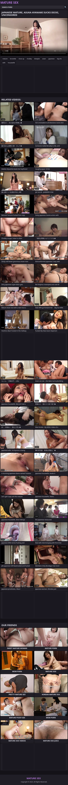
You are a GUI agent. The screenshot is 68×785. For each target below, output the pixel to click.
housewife (11, 63)
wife (4, 63)
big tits (59, 59)
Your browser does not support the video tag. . (34, 37)
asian (44, 59)
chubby (29, 59)
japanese (51, 59)
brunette (13, 59)
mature (5, 59)
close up (21, 59)
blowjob (37, 59)
